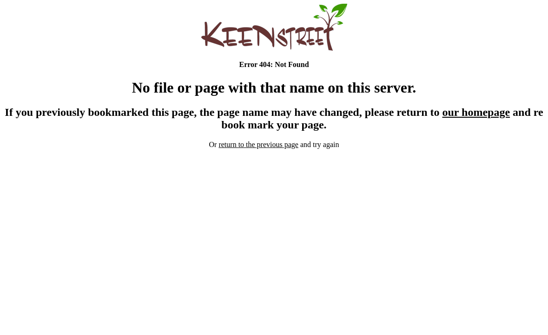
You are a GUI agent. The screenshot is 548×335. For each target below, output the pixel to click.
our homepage (476, 112)
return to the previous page (258, 144)
